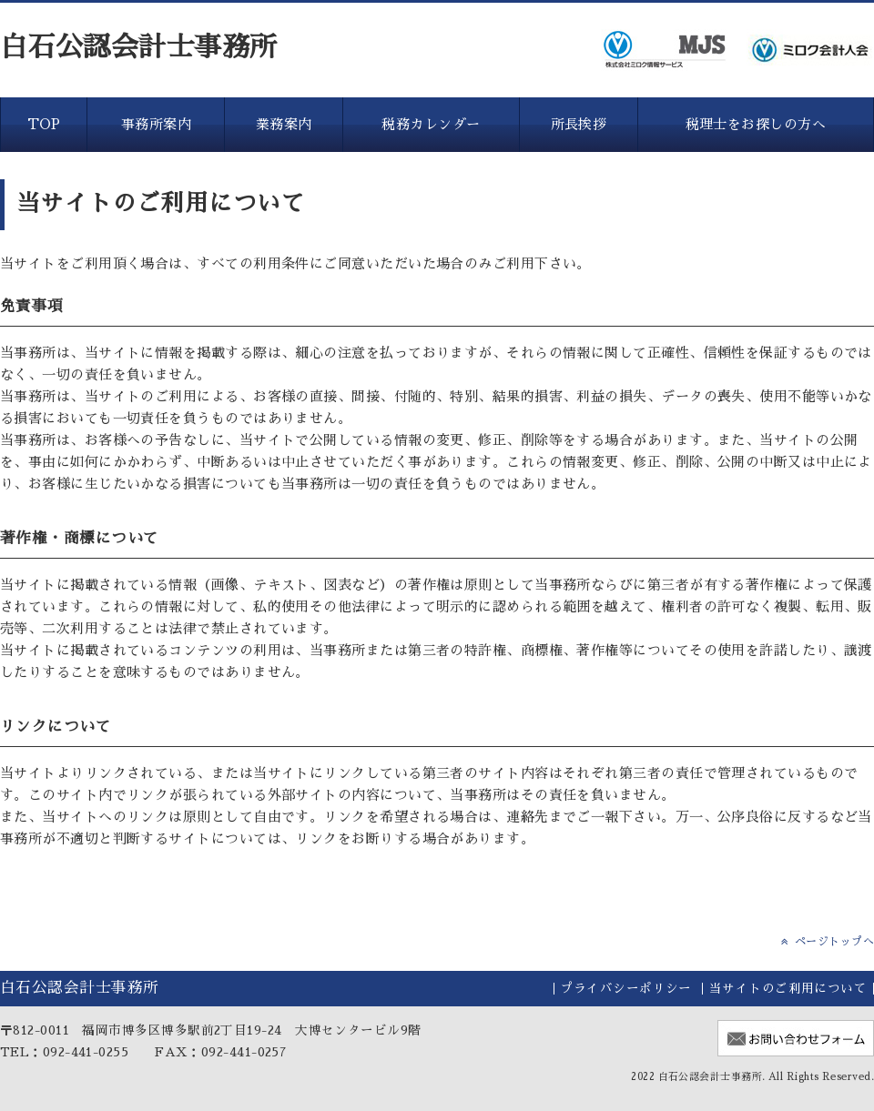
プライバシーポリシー (626, 989)
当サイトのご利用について (788, 989)
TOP (44, 124)
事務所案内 (156, 124)
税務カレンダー (430, 124)
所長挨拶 (579, 124)
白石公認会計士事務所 (139, 47)
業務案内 (284, 124)
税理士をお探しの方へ (756, 124)
